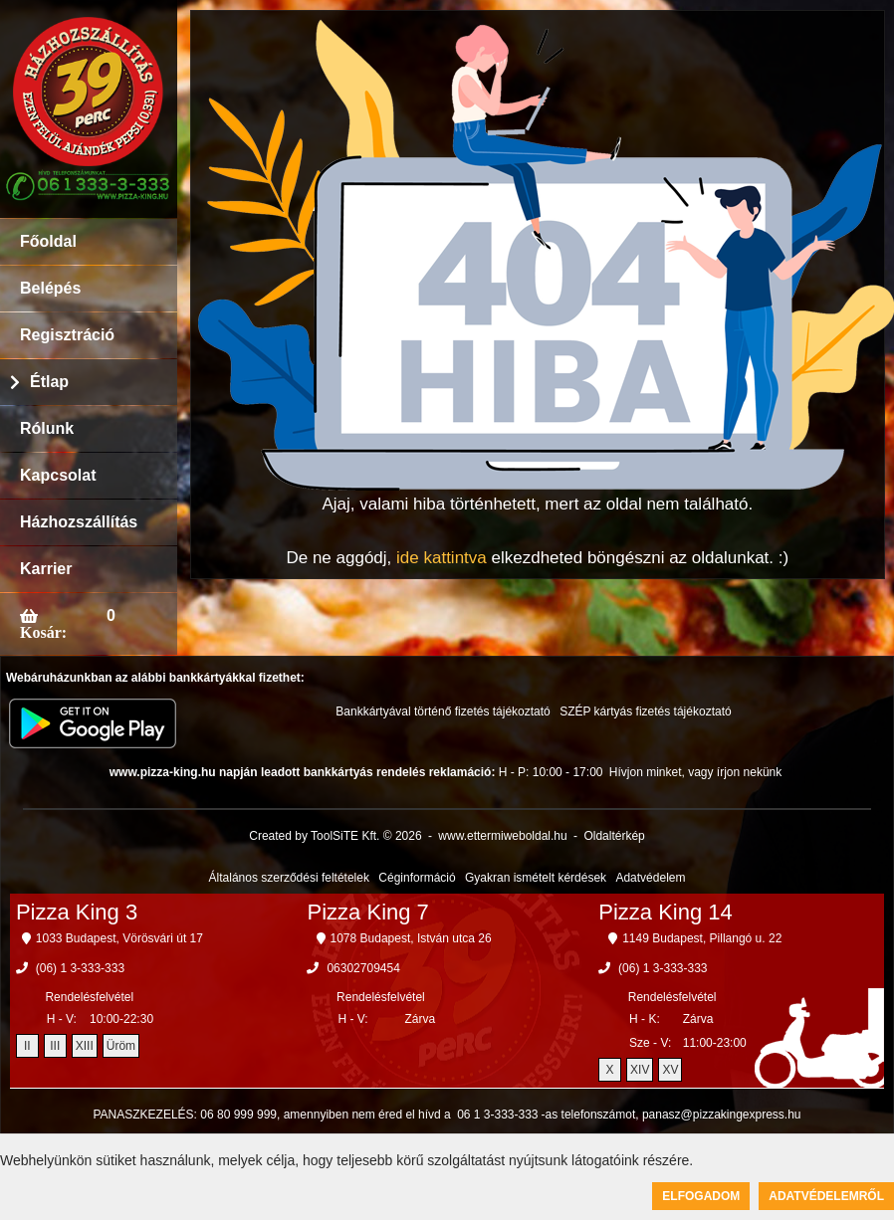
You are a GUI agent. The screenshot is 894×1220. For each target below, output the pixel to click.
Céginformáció (416, 878)
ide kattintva (441, 557)
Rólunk (47, 428)
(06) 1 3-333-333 (80, 968)
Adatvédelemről (826, 1196)
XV (670, 1070)
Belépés (50, 288)
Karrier (46, 568)
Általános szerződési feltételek (289, 878)
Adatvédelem (650, 878)
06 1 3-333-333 (497, 1114)
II (27, 1046)
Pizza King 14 (665, 912)
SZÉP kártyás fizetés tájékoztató (645, 711)
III (55, 1046)
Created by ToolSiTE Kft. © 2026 (335, 836)
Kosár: (43, 632)
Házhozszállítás (78, 521)
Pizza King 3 (76, 912)
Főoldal (48, 241)
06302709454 (363, 968)
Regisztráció (67, 334)
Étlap (49, 381)
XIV (639, 1070)
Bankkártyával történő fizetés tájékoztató (442, 711)
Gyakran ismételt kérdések (535, 878)
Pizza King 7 (368, 912)
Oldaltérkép (613, 836)
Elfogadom (701, 1196)
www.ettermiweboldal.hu (502, 836)
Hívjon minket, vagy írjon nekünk (695, 772)
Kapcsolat (58, 475)
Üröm (121, 1046)
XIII (85, 1046)
